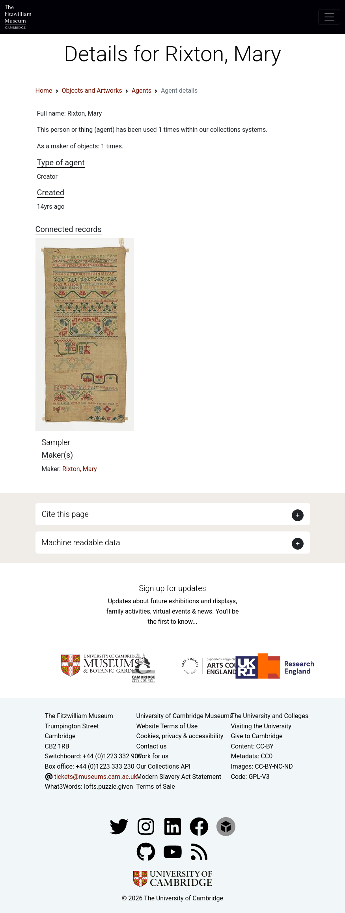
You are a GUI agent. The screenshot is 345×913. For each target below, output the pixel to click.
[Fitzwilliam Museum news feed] (199, 851)
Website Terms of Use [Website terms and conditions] (167, 726)
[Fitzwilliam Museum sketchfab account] (226, 826)
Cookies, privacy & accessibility (180, 736)
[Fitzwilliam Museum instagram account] (146, 826)
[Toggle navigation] (329, 17)
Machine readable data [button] (81, 542)
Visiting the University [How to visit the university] (261, 726)
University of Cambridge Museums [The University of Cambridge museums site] (184, 716)
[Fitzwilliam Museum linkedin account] (199, 826)
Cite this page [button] (65, 514)
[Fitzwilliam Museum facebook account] (173, 826)
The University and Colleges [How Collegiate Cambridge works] (269, 716)
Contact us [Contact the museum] (151, 746)
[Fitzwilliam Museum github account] (146, 851)
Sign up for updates (172, 588)
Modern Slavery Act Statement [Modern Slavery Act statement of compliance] (179, 776)
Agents (141, 90)
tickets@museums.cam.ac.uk (95, 776)
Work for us (152, 756)
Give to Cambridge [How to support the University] (257, 736)
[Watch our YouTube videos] (173, 851)
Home (43, 90)
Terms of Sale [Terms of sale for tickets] (155, 786)
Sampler (56, 442)
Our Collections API (163, 766)
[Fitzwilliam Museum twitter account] (119, 826)
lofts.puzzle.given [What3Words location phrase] (108, 786)
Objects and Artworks (92, 90)
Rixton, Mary (79, 469)
